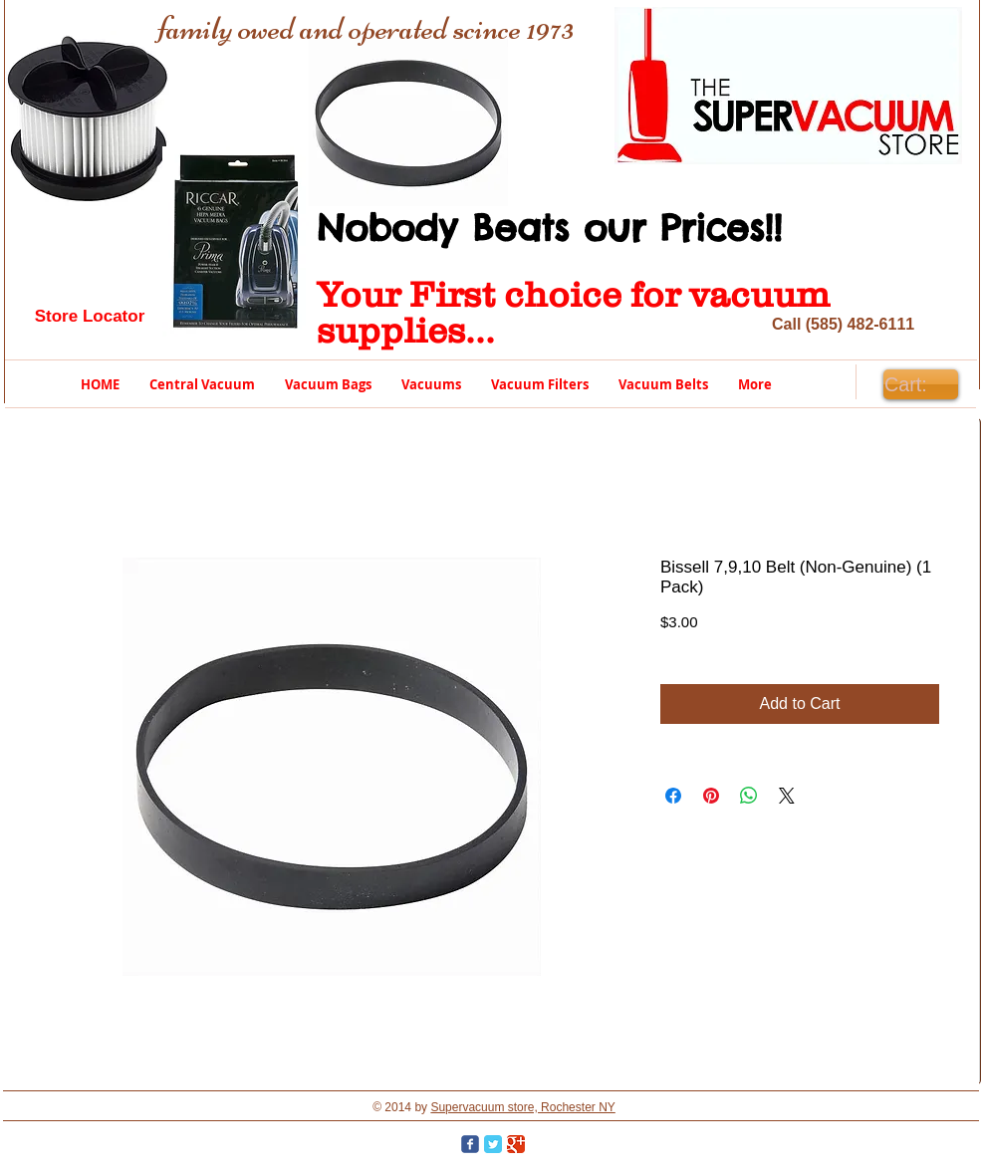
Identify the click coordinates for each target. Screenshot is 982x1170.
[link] (920, 384)
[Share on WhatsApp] (749, 796)
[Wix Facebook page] (470, 1144)
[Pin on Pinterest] (711, 796)
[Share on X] (787, 796)
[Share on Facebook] (673, 796)
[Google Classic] (516, 1144)
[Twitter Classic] (493, 1144)
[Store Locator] (89, 317)
